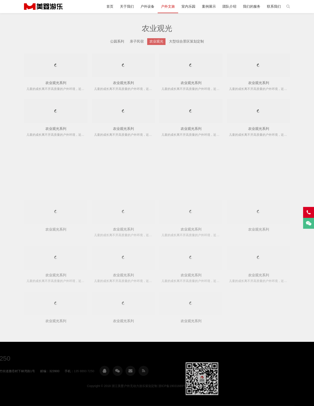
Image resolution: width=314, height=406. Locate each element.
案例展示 (209, 6)
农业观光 (156, 41)
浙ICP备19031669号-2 (251, 386)
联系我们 (274, 6)
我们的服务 (251, 6)
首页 (109, 6)
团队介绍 (229, 6)
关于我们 (127, 6)
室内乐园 (188, 6)
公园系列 (117, 41)
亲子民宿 (137, 41)
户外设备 (147, 6)
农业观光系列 (55, 83)
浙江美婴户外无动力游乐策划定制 (43, 6)
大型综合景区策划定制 (186, 41)
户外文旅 (168, 6)
